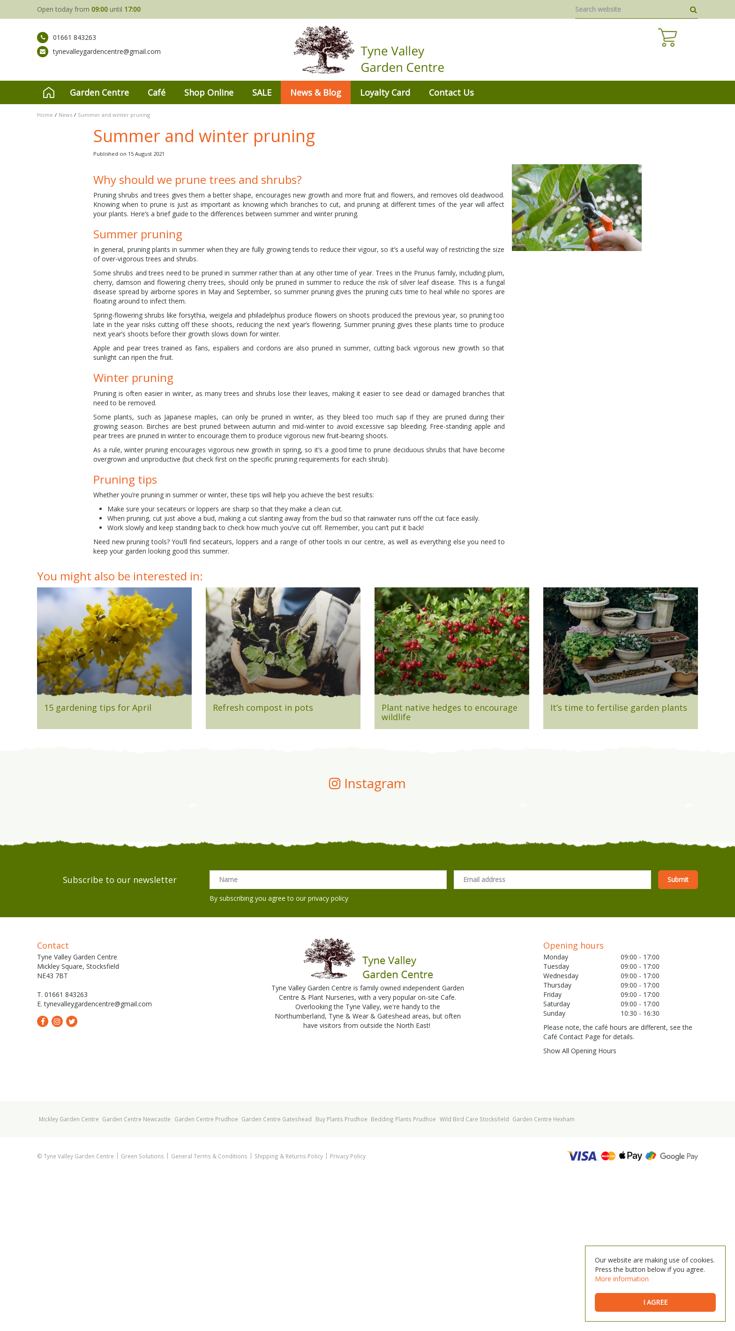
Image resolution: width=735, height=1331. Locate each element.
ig (57, 1177)
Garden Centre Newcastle (136, 1275)
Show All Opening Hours (579, 1206)
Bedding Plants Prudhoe (403, 1275)
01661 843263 (66, 44)
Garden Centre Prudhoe (206, 1275)
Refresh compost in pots (263, 707)
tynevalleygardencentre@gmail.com (99, 58)
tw (71, 1177)
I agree (655, 1302)
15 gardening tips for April (97, 707)
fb (42, 1177)
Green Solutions (142, 1312)
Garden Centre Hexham (543, 1275)
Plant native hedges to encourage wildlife (450, 712)
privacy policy (328, 1054)
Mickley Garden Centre (69, 1275)
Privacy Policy (348, 1312)
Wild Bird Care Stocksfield (474, 1275)
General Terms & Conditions (209, 1312)
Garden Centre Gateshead (276, 1275)
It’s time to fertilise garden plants (618, 707)
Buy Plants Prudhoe (341, 1275)
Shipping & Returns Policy (289, 1312)
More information (622, 1278)
